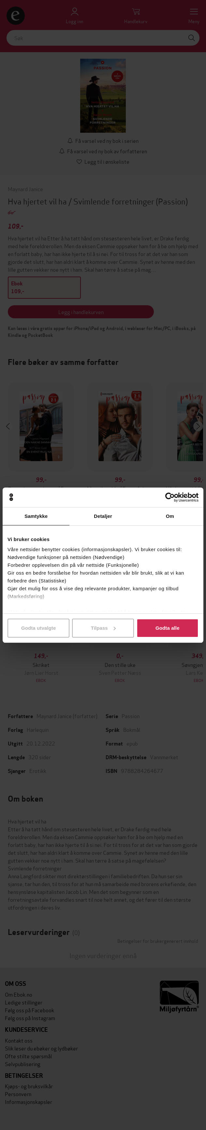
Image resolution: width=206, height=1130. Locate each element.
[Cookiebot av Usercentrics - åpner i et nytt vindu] (170, 497)
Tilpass (103, 628)
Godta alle (167, 628)
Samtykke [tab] (36, 516)
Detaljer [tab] (103, 516)
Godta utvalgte (38, 628)
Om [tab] (170, 516)
